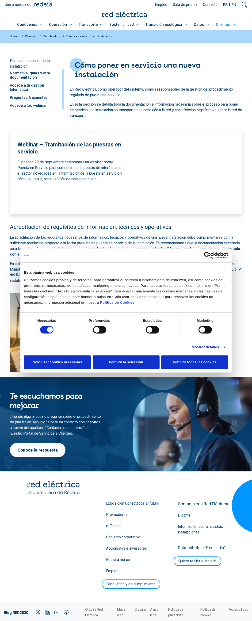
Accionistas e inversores (126, 548)
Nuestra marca (118, 559)
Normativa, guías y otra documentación (30, 75)
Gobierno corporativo (123, 537)
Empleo (161, 4)
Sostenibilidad (124, 24)
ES (225, 5)
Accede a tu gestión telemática (27, 87)
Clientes (225, 24)
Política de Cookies (117, 302)
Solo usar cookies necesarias (57, 362)
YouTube (56, 612)
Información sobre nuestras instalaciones (200, 529)
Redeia (42, 4)
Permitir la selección (126, 362)
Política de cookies (208, 612)
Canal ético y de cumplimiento (131, 584)
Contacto (210, 4)
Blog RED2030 (16, 612)
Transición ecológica (166, 24)
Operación (60, 24)
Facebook (66, 612)
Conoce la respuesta (38, 450)
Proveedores (117, 514)
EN (233, 5)
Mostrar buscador (244, 5)
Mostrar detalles (205, 347)
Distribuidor (50, 36)
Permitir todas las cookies (195, 362)
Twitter (38, 612)
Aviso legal (154, 612)
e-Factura (114, 526)
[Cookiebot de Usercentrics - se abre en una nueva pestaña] (207, 255)
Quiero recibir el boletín (197, 561)
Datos (201, 24)
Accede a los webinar (28, 105)
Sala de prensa (185, 4)
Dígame (184, 515)
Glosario (141, 609)
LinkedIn (47, 612)
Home (14, 36)
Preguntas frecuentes (29, 97)
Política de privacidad (175, 612)
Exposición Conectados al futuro (132, 503)
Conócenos (29, 24)
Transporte (91, 24)
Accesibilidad (238, 609)
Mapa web (121, 612)
